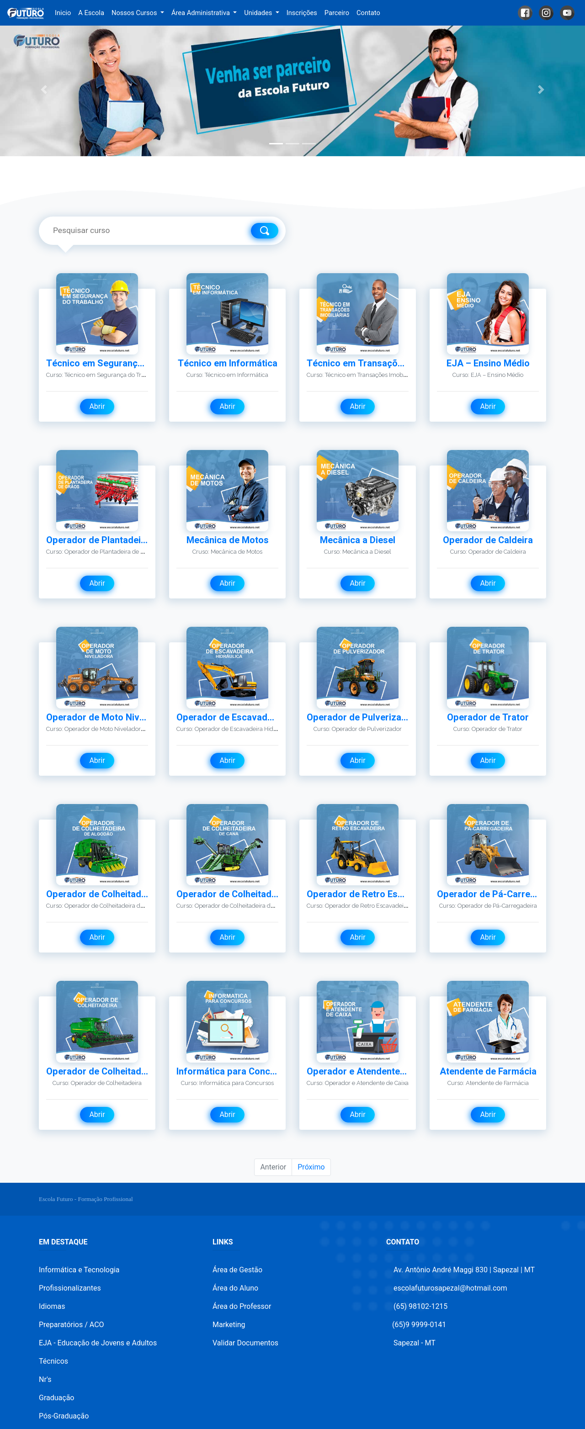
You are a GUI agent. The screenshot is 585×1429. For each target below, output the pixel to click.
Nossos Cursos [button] (135, 13)
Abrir (97, 406)
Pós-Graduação (64, 1416)
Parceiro (336, 13)
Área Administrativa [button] (201, 13)
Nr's (45, 1379)
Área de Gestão (237, 1269)
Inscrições (302, 13)
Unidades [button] (259, 13)
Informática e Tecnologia (79, 1269)
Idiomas (52, 1306)
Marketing (229, 1324)
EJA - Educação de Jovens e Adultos (98, 1343)
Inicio (64, 12)
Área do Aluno (235, 1288)
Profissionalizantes (70, 1288)
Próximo (311, 1167)
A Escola (91, 13)
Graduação (56, 1397)
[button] (44, 89)
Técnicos (53, 1361)
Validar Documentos (245, 1343)
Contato (368, 13)
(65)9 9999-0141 (419, 1324)
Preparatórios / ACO (71, 1324)
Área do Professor (242, 1306)
